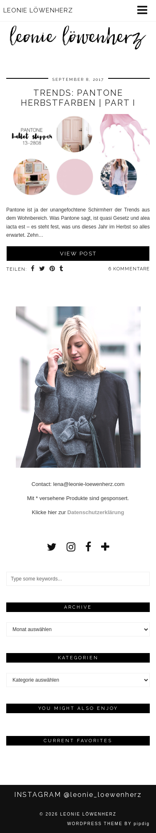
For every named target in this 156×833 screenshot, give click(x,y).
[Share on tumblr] (61, 269)
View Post (78, 253)
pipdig (142, 823)
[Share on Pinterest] (52, 269)
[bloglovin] (105, 547)
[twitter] (52, 547)
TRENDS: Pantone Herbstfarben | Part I (78, 98)
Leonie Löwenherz (88, 814)
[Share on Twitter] (42, 269)
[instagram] (71, 547)
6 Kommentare (129, 269)
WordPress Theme (94, 823)
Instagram (78, 795)
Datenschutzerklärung (95, 512)
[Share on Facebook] (33, 269)
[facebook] (88, 547)
